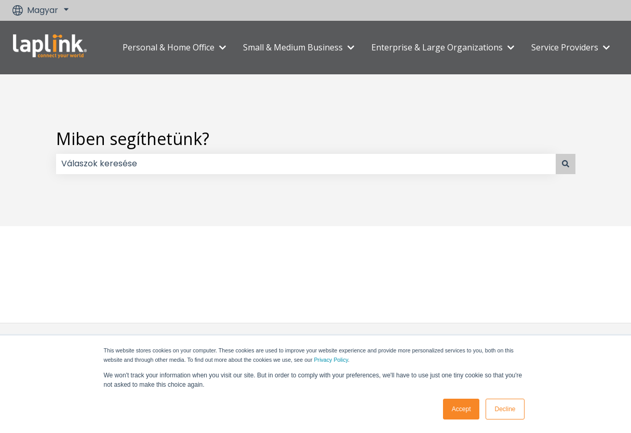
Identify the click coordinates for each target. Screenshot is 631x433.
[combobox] (306, 164)
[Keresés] (565, 164)
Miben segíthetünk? (132, 138)
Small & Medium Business (293, 47)
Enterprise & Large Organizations (437, 47)
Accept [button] (461, 409)
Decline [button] (504, 409)
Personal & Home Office (168, 47)
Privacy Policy (331, 360)
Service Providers (564, 47)
